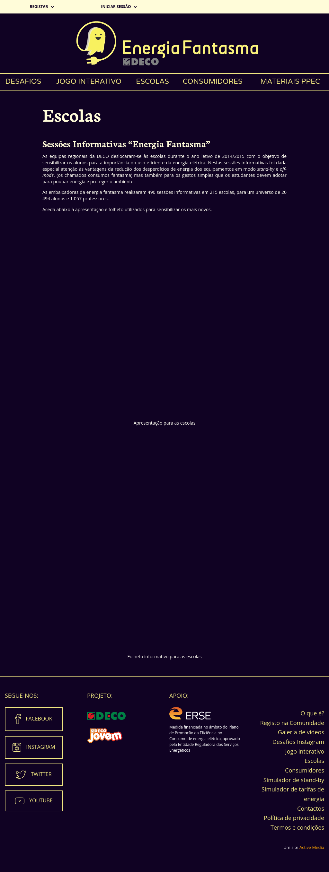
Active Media (311, 847)
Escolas (152, 81)
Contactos (310, 808)
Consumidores (213, 81)
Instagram (40, 746)
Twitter (41, 773)
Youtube (41, 800)
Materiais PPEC (290, 81)
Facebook (39, 718)
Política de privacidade (294, 818)
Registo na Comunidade (292, 723)
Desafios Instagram (298, 742)
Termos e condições (297, 827)
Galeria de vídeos (301, 732)
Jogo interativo (88, 81)
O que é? (312, 713)
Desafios (23, 81)
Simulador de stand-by (293, 780)
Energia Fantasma (164, 43)
